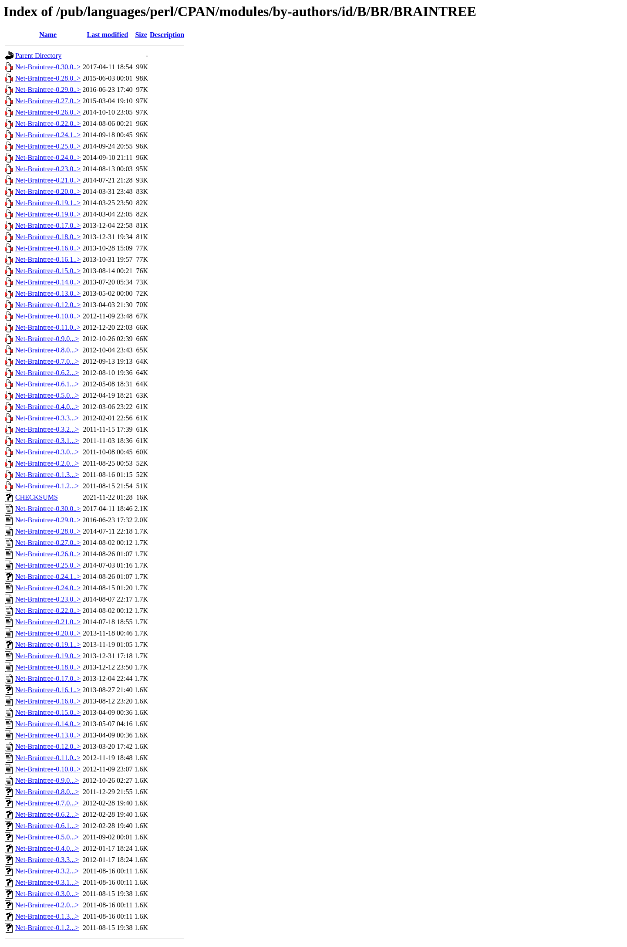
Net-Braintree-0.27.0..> (48, 101)
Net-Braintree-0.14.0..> (48, 282)
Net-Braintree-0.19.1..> (48, 202)
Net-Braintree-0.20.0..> (48, 191)
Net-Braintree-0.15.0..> (48, 270)
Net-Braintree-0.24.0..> (48, 157)
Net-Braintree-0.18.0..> (48, 236)
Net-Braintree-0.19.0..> (48, 214)
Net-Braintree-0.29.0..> (48, 89)
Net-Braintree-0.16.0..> (48, 248)
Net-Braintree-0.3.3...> (47, 418)
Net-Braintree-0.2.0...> (47, 463)
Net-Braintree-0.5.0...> (47, 395)
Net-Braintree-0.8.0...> (47, 350)
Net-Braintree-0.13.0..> (48, 293)
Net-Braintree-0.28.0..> (48, 78)
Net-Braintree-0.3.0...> (47, 452)
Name (48, 34)
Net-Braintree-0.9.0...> (47, 338)
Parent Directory (38, 55)
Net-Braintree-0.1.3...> (47, 474)
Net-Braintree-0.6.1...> (47, 384)
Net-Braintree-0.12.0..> (48, 304)
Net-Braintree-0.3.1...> (47, 440)
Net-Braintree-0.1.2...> (47, 486)
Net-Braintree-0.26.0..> (48, 112)
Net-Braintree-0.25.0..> (48, 146)
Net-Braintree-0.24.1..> (48, 135)
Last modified (107, 34)
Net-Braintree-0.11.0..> (48, 327)
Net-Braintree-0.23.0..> (48, 168)
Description (167, 34)
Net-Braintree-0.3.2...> (47, 429)
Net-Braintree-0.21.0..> (48, 180)
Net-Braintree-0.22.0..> (48, 123)
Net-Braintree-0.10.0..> (48, 316)
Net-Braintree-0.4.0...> (47, 406)
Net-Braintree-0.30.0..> (48, 67)
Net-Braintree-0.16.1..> (48, 259)
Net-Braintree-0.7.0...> (47, 361)
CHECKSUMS (36, 497)
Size (141, 34)
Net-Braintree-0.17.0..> (48, 225)
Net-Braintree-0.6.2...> (47, 372)
